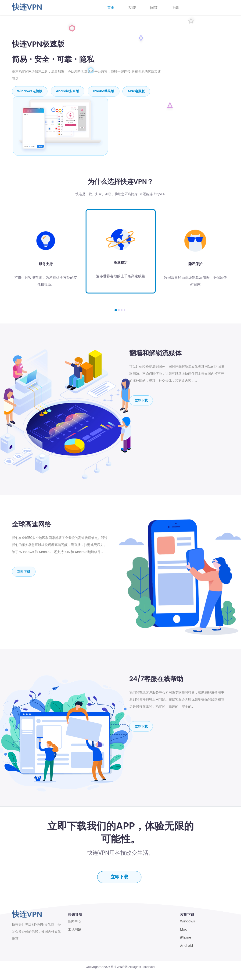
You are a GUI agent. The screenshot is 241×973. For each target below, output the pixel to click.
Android (186, 945)
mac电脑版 (136, 91)
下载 (175, 7)
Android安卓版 (67, 91)
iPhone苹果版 (103, 91)
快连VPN (27, 7)
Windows (187, 921)
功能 (132, 7)
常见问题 (74, 929)
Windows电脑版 (29, 91)
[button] (116, 309)
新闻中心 (74, 921)
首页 (111, 7)
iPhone (185, 937)
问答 (154, 7)
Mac (183, 929)
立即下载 (141, 399)
